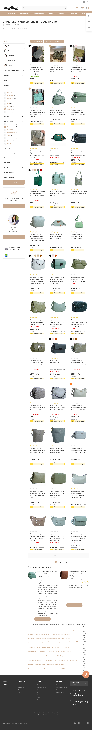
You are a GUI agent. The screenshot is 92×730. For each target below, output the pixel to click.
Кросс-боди (11, 124)
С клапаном (11, 138)
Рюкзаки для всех (42, 700)
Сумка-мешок (11, 132)
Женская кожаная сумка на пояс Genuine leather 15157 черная (49, 634)
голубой (9, 112)
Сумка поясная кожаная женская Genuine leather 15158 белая (49, 638)
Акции (5, 684)
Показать (16, 182)
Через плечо (11, 127)
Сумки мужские (39, 13)
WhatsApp (57, 714)
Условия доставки (61, 687)
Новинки (20, 684)
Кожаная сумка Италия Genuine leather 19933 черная (46, 664)
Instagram (39, 714)
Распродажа (11, 14)
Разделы (40, 681)
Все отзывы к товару (42, 619)
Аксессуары (73, 13)
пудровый (10, 98)
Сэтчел (9, 143)
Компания (21, 681)
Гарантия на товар (61, 690)
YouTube (48, 714)
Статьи (5, 243)
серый (9, 101)
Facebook (34, 714)
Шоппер (9, 129)
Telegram (44, 714)
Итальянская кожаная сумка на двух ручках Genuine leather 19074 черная (53, 660)
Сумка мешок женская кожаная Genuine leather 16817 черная (49, 647)
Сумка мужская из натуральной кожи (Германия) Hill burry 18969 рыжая (79, 574)
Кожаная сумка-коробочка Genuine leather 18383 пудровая (48, 656)
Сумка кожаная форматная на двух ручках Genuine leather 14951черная (52, 630)
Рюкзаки (51, 13)
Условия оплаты (61, 684)
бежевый (10, 95)
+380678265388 (77, 690)
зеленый (10, 109)
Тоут (8, 135)
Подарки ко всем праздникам (14, 255)
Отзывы (20, 692)
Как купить (21, 687)
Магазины (20, 690)
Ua (78, 2)
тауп (8, 103)
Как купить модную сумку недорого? (14, 248)
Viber (53, 714)
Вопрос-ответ (60, 692)
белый (9, 106)
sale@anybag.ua (78, 695)
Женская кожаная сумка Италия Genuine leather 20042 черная (49, 669)
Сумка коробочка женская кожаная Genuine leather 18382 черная (50, 651)
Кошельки (62, 13)
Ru (80, 2)
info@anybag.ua (77, 694)
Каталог (5, 681)
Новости (20, 695)
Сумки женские (24, 13)
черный (9, 92)
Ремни (83, 13)
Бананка (10, 141)
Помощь (59, 681)
